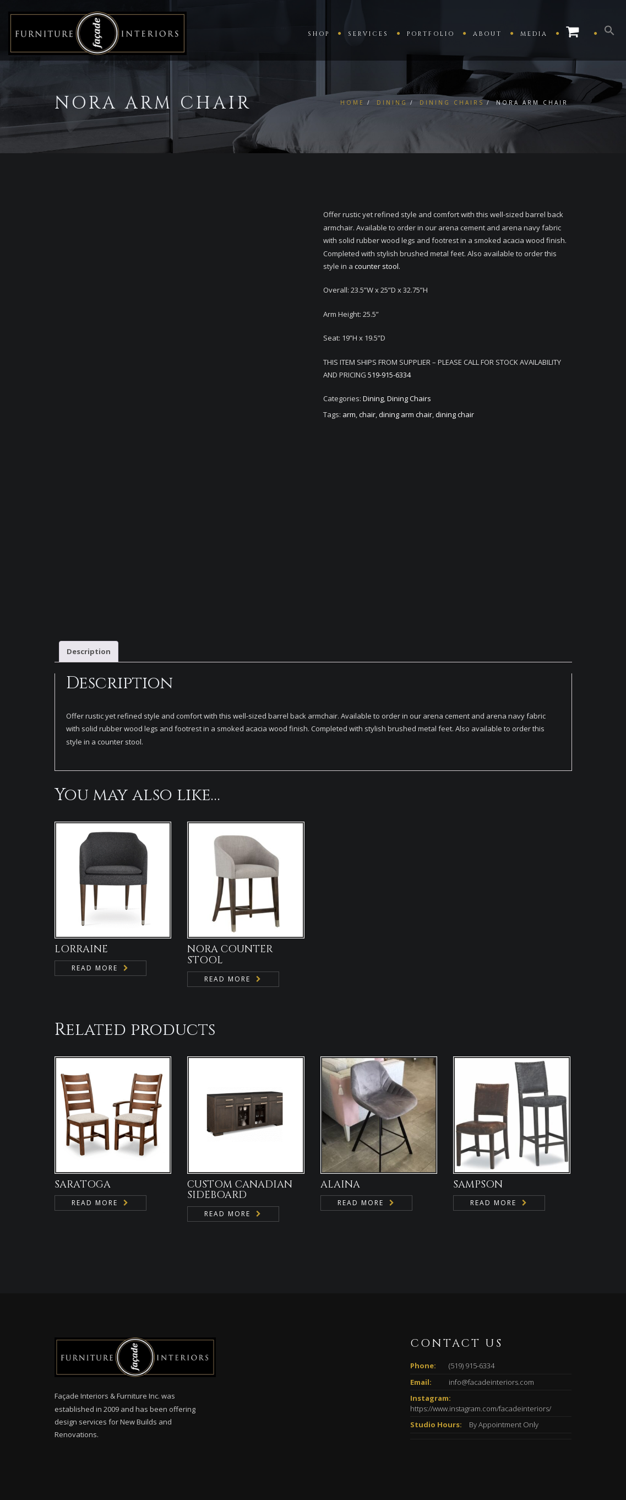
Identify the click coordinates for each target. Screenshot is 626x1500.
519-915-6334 (389, 375)
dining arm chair (405, 414)
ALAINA (340, 1111)
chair (367, 414)
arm (349, 414)
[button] (609, 33)
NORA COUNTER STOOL (230, 882)
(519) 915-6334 (471, 1293)
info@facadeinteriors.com (491, 1309)
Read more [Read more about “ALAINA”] (361, 1130)
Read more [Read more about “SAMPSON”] (493, 1130)
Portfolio (431, 34)
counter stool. (377, 266)
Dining (392, 102)
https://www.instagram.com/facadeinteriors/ (480, 1335)
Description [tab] (89, 578)
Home (352, 102)
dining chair (455, 414)
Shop (319, 34)
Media (534, 34)
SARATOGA (83, 1111)
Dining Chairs (452, 102)
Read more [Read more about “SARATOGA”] (95, 1130)
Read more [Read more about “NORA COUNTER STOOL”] (227, 906)
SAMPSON (478, 1111)
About (487, 34)
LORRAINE (81, 876)
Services (368, 34)
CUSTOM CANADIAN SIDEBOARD (239, 1116)
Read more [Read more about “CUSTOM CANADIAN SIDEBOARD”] (227, 1141)
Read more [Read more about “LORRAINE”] (95, 895)
